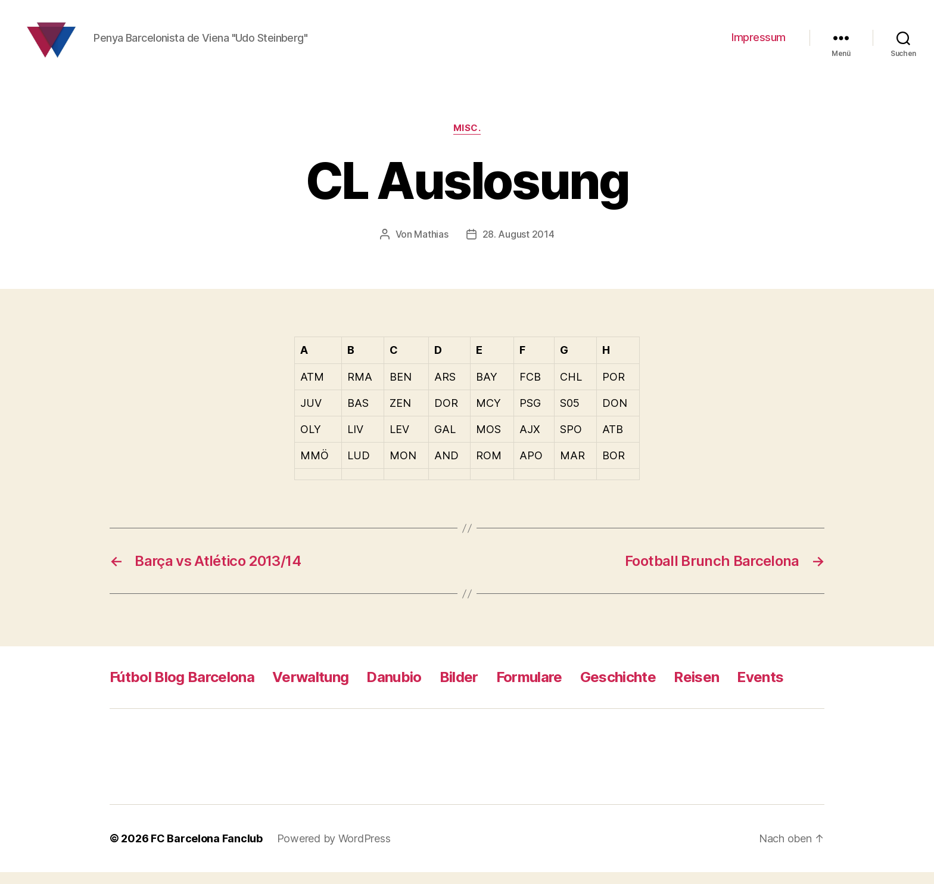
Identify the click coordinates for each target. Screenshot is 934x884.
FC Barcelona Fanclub (207, 850)
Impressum (758, 43)
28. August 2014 (518, 246)
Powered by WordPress (334, 850)
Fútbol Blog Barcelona (182, 689)
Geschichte (618, 689)
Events (760, 689)
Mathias (431, 246)
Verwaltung (310, 689)
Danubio (393, 689)
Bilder (459, 689)
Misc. (467, 140)
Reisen (696, 689)
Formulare (529, 689)
